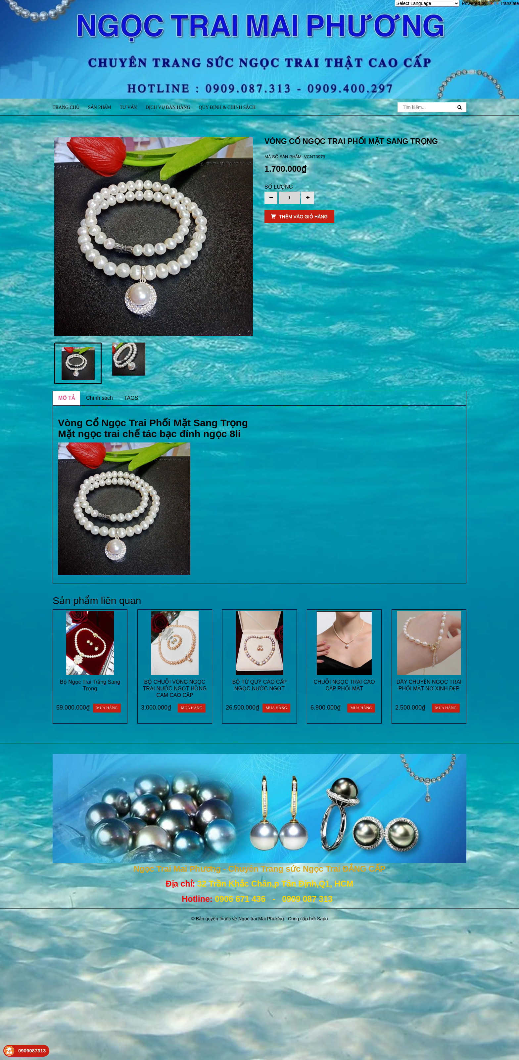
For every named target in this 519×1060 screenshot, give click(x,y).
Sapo (322, 918)
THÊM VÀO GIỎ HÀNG (299, 216)
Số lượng (278, 187)
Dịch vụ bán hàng (168, 107)
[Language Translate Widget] (427, 3)
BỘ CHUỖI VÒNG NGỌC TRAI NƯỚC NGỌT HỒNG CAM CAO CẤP (175, 688)
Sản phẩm (99, 107)
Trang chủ (66, 107)
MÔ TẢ (66, 398)
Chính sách (99, 398)
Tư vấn (128, 107)
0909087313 (32, 1050)
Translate (503, 3)
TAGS (131, 398)
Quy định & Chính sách (227, 107)
